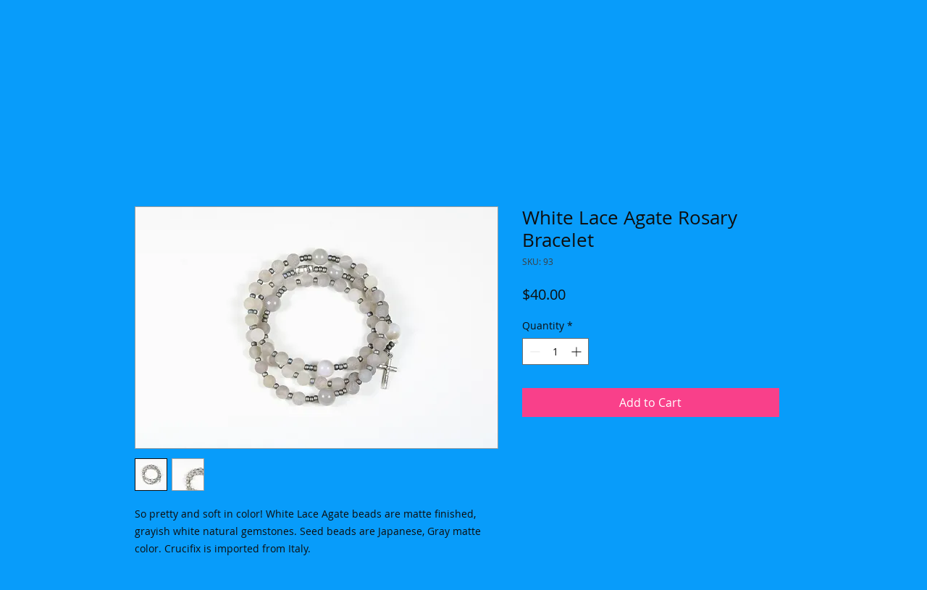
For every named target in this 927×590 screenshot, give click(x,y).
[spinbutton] (555, 351)
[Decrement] (533, 351)
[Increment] (578, 351)
